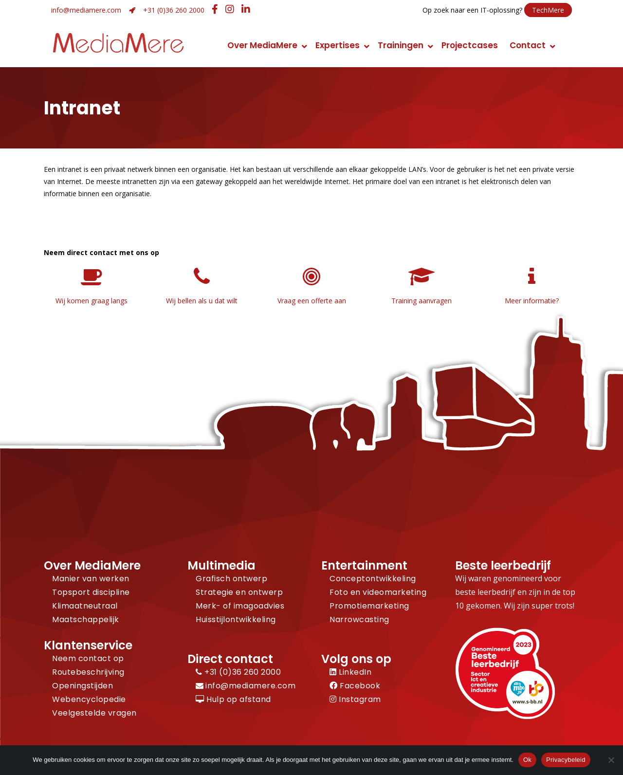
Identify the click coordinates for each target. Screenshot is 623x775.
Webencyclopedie (89, 699)
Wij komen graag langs (91, 300)
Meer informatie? (532, 300)
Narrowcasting (359, 619)
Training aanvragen (421, 300)
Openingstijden (82, 685)
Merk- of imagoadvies (240, 605)
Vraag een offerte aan (311, 300)
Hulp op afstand (233, 699)
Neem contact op (88, 658)
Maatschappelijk (85, 619)
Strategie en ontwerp (239, 592)
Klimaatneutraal (85, 605)
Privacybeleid (566, 759)
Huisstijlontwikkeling (236, 619)
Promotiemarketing (369, 605)
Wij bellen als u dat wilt (202, 300)
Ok (527, 759)
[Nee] (611, 760)
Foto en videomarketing (378, 592)
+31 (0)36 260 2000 (173, 10)
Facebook (355, 685)
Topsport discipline (91, 592)
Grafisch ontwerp (231, 578)
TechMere (548, 10)
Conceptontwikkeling (373, 578)
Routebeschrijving (88, 672)
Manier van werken (90, 578)
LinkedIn (350, 672)
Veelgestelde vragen (94, 713)
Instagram (355, 699)
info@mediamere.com (86, 10)
